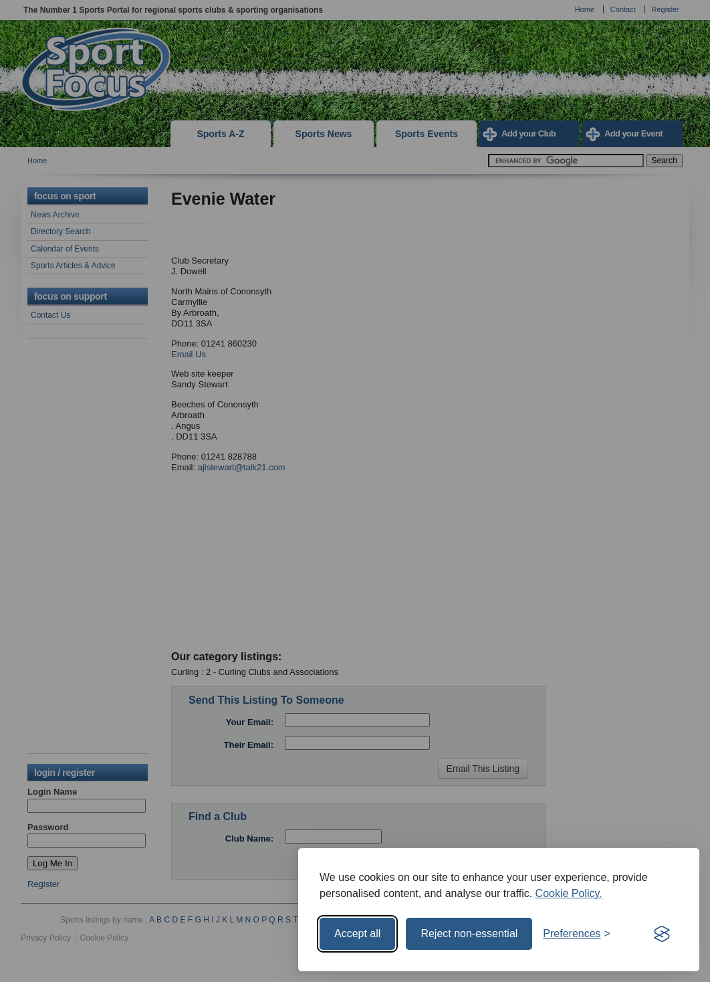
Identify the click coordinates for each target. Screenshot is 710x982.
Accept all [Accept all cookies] (357, 933)
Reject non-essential (469, 933)
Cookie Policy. (569, 893)
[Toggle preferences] (576, 934)
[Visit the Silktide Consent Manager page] (662, 934)
